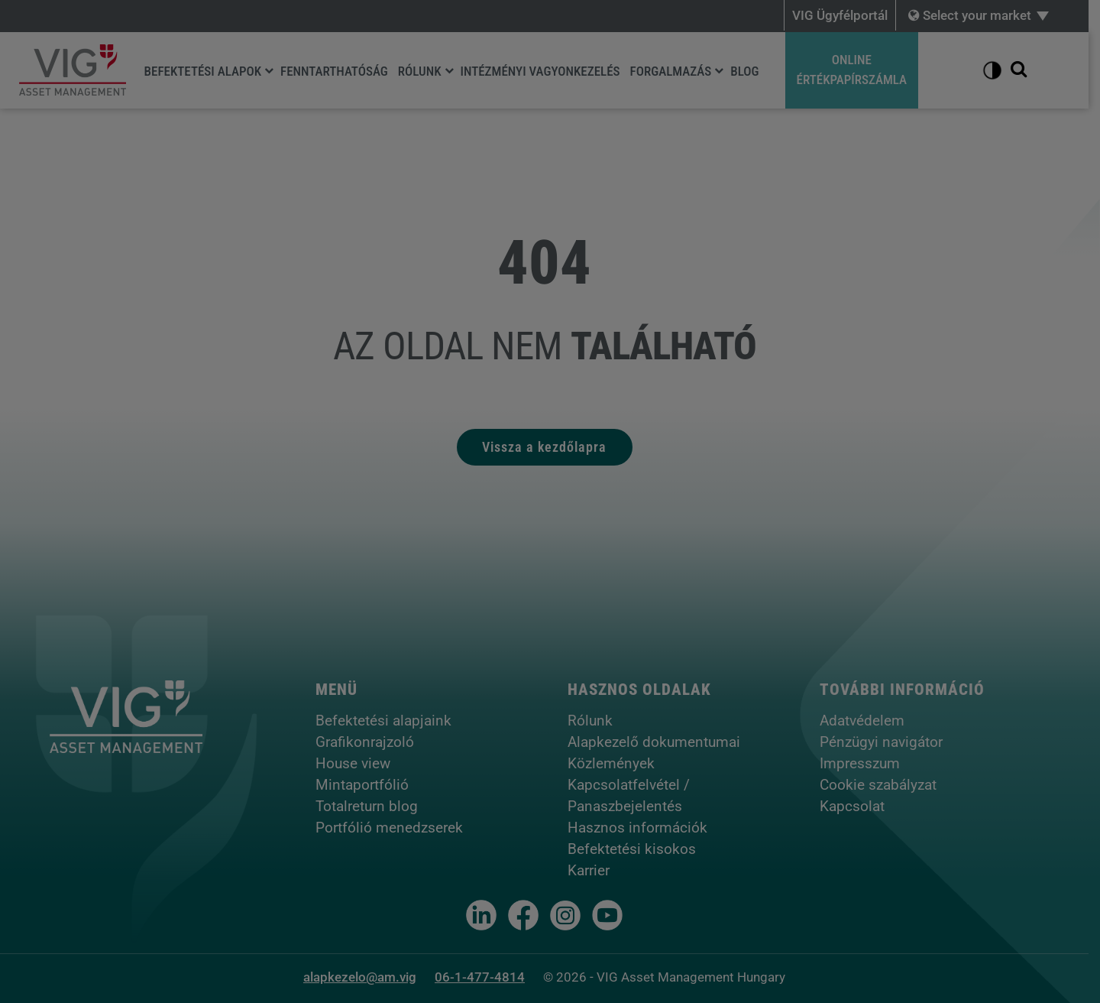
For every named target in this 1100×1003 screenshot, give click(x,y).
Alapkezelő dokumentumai (659, 742)
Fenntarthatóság (335, 71)
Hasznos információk (643, 827)
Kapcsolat (857, 806)
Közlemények (616, 763)
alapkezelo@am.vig (365, 977)
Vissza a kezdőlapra (550, 447)
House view (358, 763)
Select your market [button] (981, 15)
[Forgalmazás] (720, 70)
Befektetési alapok (204, 71)
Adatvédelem (867, 720)
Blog (746, 71)
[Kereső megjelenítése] (1029, 70)
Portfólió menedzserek (394, 827)
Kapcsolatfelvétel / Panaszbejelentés (634, 795)
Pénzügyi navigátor (886, 742)
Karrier (594, 870)
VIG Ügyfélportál (851, 15)
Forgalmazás (672, 71)
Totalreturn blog (372, 806)
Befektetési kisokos (637, 849)
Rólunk (420, 71)
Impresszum (865, 763)
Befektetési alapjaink (389, 720)
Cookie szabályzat (883, 785)
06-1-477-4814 (486, 977)
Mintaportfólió (367, 785)
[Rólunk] (450, 70)
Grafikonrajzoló (370, 742)
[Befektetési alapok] (269, 70)
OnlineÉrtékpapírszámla (853, 69)
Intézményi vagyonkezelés (541, 71)
